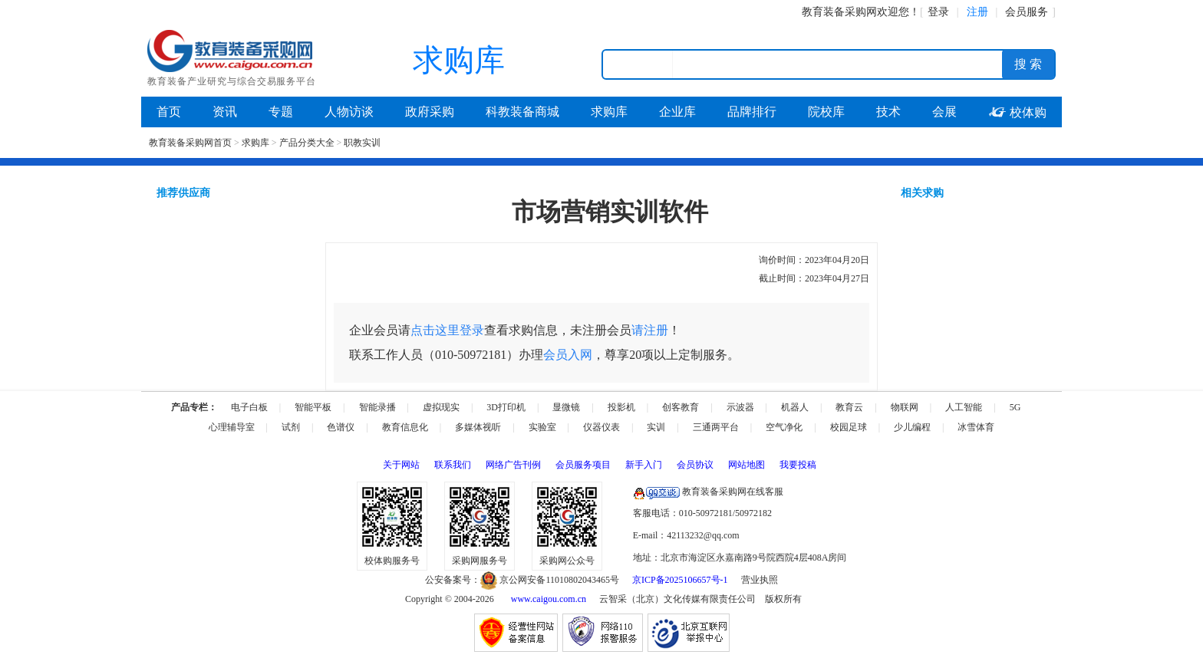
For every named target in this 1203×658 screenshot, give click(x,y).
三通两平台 (716, 427)
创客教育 (680, 407)
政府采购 (429, 111)
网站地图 (746, 464)
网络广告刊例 (513, 464)
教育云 (849, 407)
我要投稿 (797, 464)
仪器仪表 (601, 427)
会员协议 (695, 464)
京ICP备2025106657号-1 (680, 579)
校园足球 (848, 427)
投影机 (621, 407)
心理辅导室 (232, 427)
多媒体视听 (478, 427)
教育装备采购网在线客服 (708, 491)
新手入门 (643, 464)
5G (1015, 407)
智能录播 (377, 407)
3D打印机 (506, 407)
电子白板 (249, 407)
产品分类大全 (307, 142)
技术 (888, 111)
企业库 (677, 111)
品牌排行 (751, 111)
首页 (169, 111)
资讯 (225, 111)
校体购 (1017, 112)
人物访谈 (349, 111)
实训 (656, 427)
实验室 (542, 427)
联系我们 (452, 464)
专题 (281, 111)
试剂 (291, 427)
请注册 (649, 330)
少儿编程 (912, 427)
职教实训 (362, 142)
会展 (944, 111)
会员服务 (1026, 12)
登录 (938, 12)
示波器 (740, 407)
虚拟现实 (441, 407)
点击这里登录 (447, 330)
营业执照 (759, 579)
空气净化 (784, 427)
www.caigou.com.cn (548, 599)
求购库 (609, 111)
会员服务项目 (583, 464)
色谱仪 (340, 427)
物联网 (904, 407)
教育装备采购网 (839, 12)
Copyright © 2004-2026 (449, 599)
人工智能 (963, 407)
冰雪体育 (975, 427)
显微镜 (566, 407)
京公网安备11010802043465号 (549, 579)
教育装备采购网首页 (190, 142)
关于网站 (401, 464)
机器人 (795, 407)
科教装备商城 (522, 111)
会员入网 (567, 354)
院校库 (826, 111)
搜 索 (1028, 64)
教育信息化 (405, 427)
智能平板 (313, 407)
